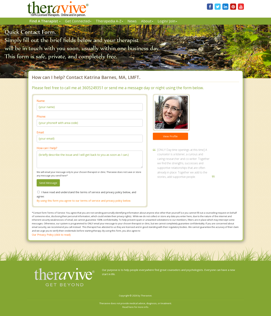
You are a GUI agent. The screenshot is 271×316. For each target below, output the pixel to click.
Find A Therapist (45, 21)
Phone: (41, 116)
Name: (41, 101)
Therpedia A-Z (109, 21)
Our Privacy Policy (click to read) (51, 234)
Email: (40, 132)
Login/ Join (167, 21)
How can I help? (47, 148)
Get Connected (78, 21)
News (132, 21)
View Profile (170, 136)
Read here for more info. (135, 307)
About (147, 21)
